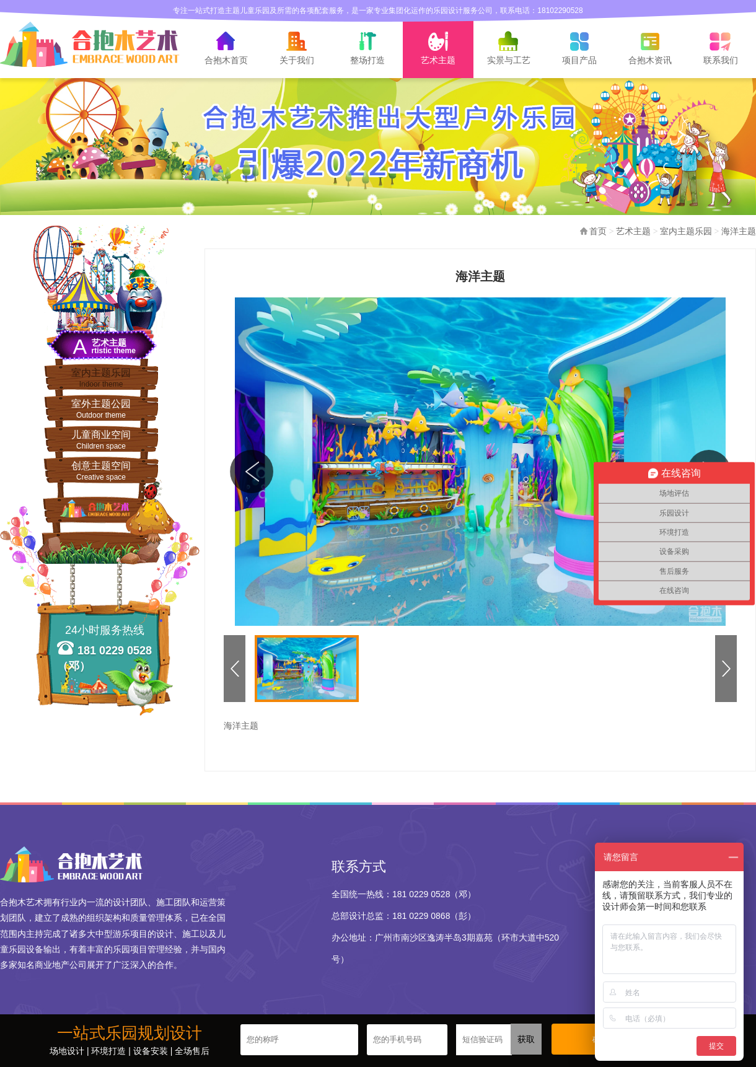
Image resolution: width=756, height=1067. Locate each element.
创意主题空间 (101, 471)
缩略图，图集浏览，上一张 (232, 669)
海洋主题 (738, 231)
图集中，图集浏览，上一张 (251, 467)
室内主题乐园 (101, 378)
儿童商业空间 (101, 440)
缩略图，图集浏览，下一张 (723, 669)
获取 (526, 1039)
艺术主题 (633, 231)
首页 (598, 231)
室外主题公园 (101, 409)
